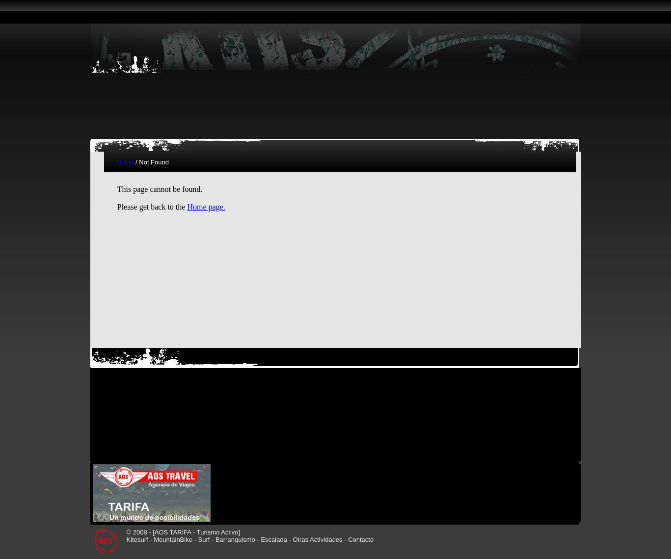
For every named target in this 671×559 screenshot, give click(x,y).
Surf (204, 539)
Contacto (361, 539)
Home (125, 162)
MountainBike (173, 539)
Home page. (206, 207)
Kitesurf (137, 539)
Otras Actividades (317, 539)
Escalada (274, 539)
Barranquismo (235, 539)
